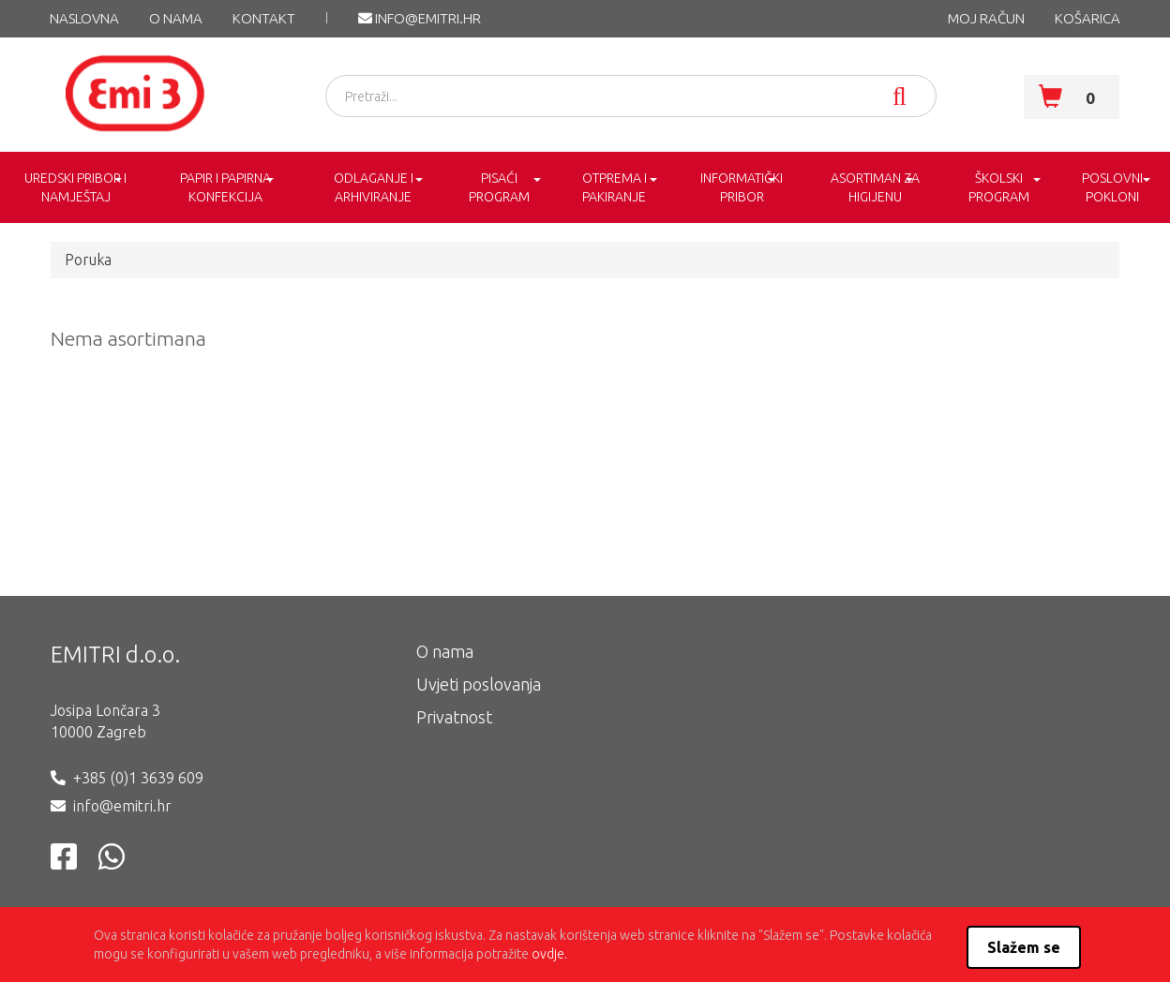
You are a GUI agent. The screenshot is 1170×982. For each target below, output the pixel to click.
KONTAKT (263, 18)
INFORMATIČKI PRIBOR (741, 187)
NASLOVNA (84, 18)
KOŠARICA (1087, 18)
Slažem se (1023, 947)
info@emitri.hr (419, 18)
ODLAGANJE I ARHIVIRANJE (373, 187)
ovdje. (549, 953)
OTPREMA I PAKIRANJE (614, 187)
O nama (175, 18)
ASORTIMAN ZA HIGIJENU (875, 187)
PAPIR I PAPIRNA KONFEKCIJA (225, 187)
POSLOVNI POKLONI (1112, 187)
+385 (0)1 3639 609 (138, 777)
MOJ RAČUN (986, 18)
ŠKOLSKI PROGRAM (998, 187)
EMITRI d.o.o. (115, 654)
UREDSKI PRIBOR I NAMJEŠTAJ (75, 187)
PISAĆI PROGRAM (499, 187)
